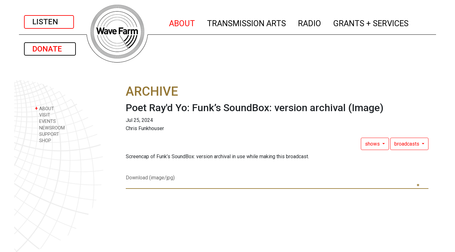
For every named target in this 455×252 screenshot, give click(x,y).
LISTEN (49, 21)
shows (373, 144)
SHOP (43, 140)
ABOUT (182, 22)
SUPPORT (47, 134)
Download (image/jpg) (150, 178)
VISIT (42, 115)
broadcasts (407, 144)
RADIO (310, 22)
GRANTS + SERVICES (371, 22)
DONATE (50, 49)
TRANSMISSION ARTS (246, 22)
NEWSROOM (50, 128)
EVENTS (45, 121)
